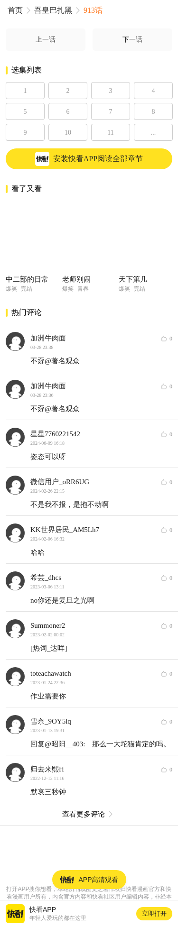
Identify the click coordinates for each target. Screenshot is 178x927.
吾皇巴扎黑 (53, 10)
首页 (15, 10)
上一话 (46, 39)
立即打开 (154, 913)
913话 (93, 10)
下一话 (132, 39)
